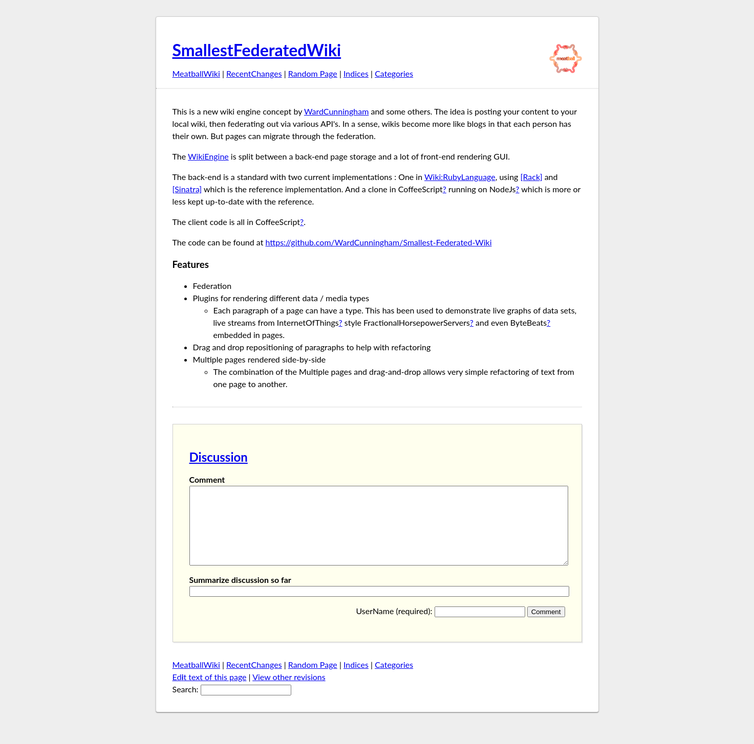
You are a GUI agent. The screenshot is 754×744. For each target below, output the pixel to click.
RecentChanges (254, 73)
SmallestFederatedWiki (257, 50)
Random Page (312, 73)
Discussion (218, 456)
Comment (207, 479)
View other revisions (289, 692)
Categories (394, 73)
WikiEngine (208, 156)
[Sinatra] (187, 189)
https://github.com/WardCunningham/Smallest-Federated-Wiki (378, 242)
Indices (356, 73)
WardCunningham (336, 111)
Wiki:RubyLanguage (460, 177)
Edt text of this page (210, 692)
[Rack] (531, 177)
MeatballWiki (196, 73)
